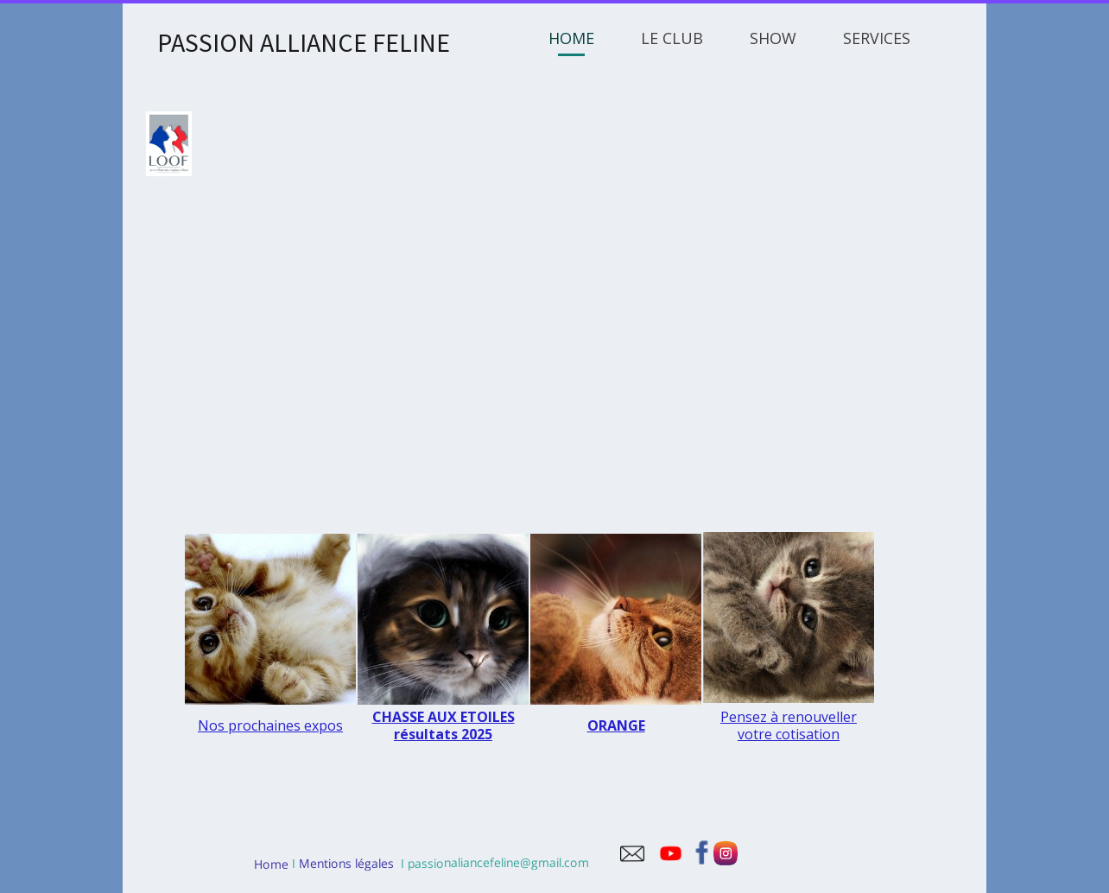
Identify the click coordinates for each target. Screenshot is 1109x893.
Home (271, 863)
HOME (571, 38)
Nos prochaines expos (270, 725)
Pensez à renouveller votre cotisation (788, 725)
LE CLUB (672, 38)
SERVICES (876, 38)
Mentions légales (344, 862)
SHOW (773, 38)
